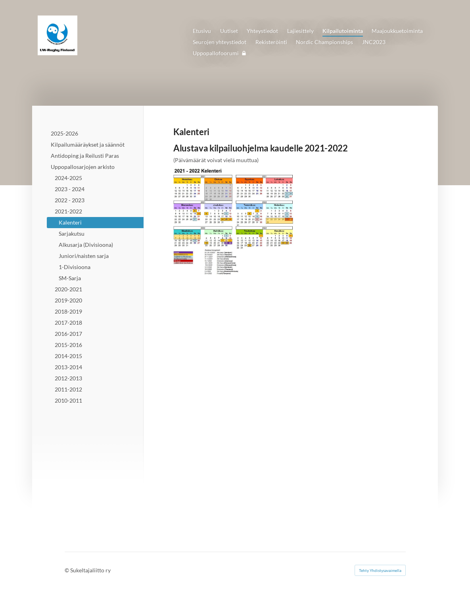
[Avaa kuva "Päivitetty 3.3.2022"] (234, 221)
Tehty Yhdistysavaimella (380, 570)
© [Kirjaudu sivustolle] (67, 570)
